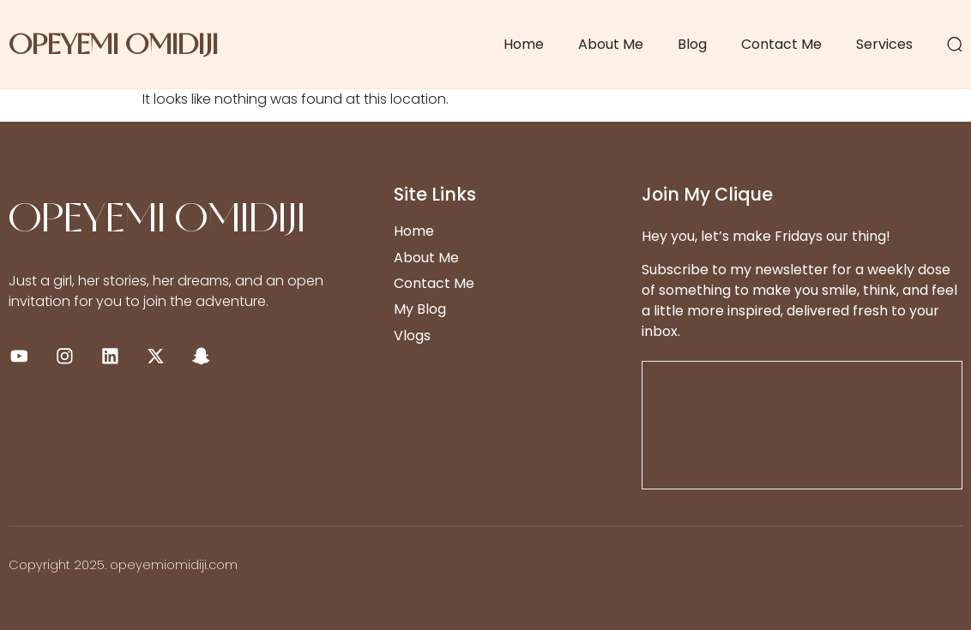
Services (884, 44)
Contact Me (781, 44)
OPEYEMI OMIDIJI (113, 44)
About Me (610, 44)
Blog (692, 44)
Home (524, 44)
